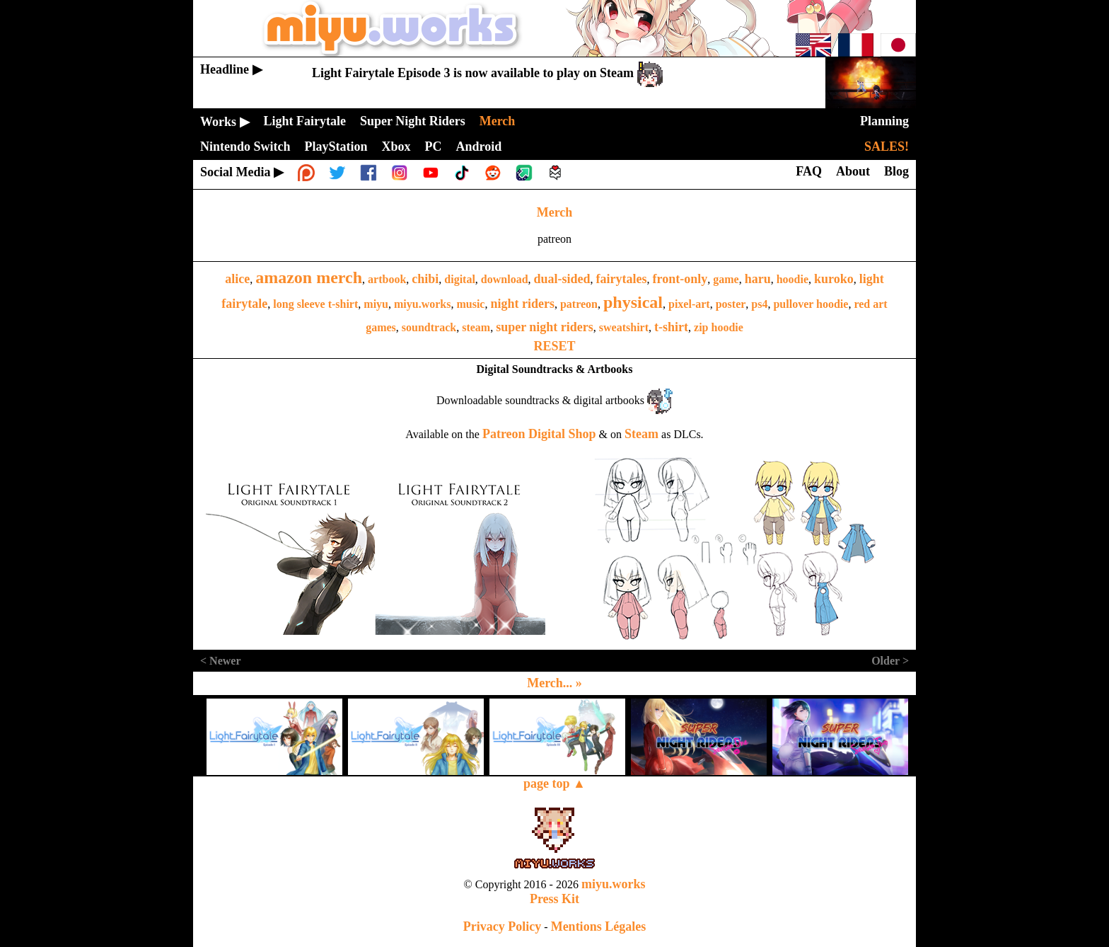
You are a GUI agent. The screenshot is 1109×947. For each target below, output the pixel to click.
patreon (579, 304)
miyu (376, 304)
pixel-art (689, 304)
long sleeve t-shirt (315, 304)
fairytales (621, 279)
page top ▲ (554, 783)
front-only (680, 279)
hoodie (792, 279)
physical (633, 302)
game (725, 279)
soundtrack (429, 327)
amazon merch (308, 277)
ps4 (759, 304)
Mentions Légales (598, 926)
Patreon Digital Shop (539, 434)
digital (459, 279)
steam (476, 327)
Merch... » (554, 683)
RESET (554, 346)
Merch (555, 212)
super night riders (544, 327)
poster (731, 304)
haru (758, 279)
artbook (387, 279)
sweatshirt (624, 327)
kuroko (834, 279)
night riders (522, 304)
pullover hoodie (810, 304)
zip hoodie (718, 327)
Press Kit (554, 899)
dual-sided (562, 279)
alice (237, 279)
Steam (641, 434)
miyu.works (422, 304)
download (504, 279)
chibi (425, 279)
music (470, 304)
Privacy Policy (502, 926)
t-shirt (671, 327)
